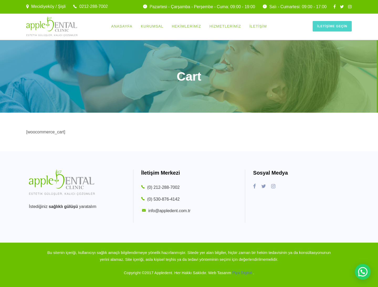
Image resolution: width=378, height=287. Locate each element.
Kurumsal (152, 26)
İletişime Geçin (332, 26)
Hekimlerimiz (186, 26)
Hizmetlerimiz (225, 26)
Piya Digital (242, 272)
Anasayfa (122, 26)
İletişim (258, 26)
